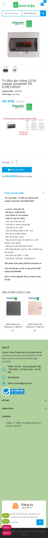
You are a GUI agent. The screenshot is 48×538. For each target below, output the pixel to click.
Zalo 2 (5, 521)
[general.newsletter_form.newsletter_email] (24, 522)
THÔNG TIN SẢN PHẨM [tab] (14, 193)
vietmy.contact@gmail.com (20, 383)
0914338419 (11, 176)
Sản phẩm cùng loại (16, 292)
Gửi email (40, 522)
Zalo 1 (5, 515)
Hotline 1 (6, 527)
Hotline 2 (6, 533)
